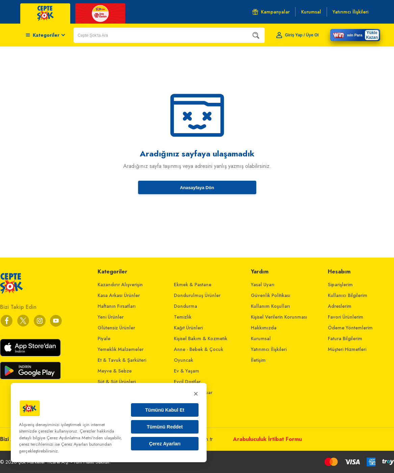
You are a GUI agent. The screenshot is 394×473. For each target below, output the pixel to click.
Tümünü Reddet (165, 427)
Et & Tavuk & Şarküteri (122, 360)
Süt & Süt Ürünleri (117, 381)
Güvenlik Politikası (270, 295)
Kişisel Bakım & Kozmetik (200, 338)
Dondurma (185, 306)
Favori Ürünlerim (345, 317)
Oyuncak (183, 360)
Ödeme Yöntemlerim (350, 327)
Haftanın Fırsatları (117, 306)
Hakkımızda (264, 327)
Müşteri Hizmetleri (347, 349)
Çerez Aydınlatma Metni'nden (75, 438)
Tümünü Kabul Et (164, 410)
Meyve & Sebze (115, 370)
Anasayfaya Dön (197, 187)
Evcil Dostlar (187, 381)
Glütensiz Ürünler (116, 327)
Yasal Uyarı (262, 284)
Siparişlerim (340, 284)
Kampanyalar (271, 12)
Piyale (104, 338)
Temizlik (182, 317)
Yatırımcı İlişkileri (269, 349)
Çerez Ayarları (164, 443)
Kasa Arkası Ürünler (119, 295)
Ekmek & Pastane (192, 284)
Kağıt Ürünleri (188, 327)
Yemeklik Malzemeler (120, 349)
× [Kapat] (195, 393)
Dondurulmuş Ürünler (197, 295)
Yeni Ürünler (111, 317)
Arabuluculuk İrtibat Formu (267, 439)
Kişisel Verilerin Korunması (279, 317)
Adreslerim (339, 306)
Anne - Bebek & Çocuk (198, 349)
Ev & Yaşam (186, 370)
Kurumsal (261, 338)
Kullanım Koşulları (270, 306)
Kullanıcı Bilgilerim (347, 295)
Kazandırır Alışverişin (120, 284)
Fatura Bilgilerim (345, 338)
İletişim (258, 360)
